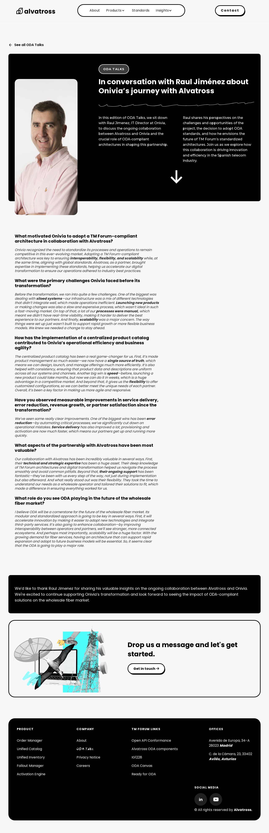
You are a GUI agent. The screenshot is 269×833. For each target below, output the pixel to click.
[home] (36, 11)
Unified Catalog (29, 748)
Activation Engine (31, 774)
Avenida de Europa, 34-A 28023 (229, 743)
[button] (115, 10)
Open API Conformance (151, 740)
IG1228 (137, 757)
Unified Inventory (31, 757)
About (95, 10)
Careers (83, 765)
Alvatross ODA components (155, 748)
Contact (230, 10)
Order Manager (29, 740)
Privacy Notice (88, 757)
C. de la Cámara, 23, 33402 (230, 756)
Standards (140, 10)
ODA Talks (84, 749)
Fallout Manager (30, 765)
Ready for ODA (144, 774)
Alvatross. (243, 809)
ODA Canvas (142, 765)
